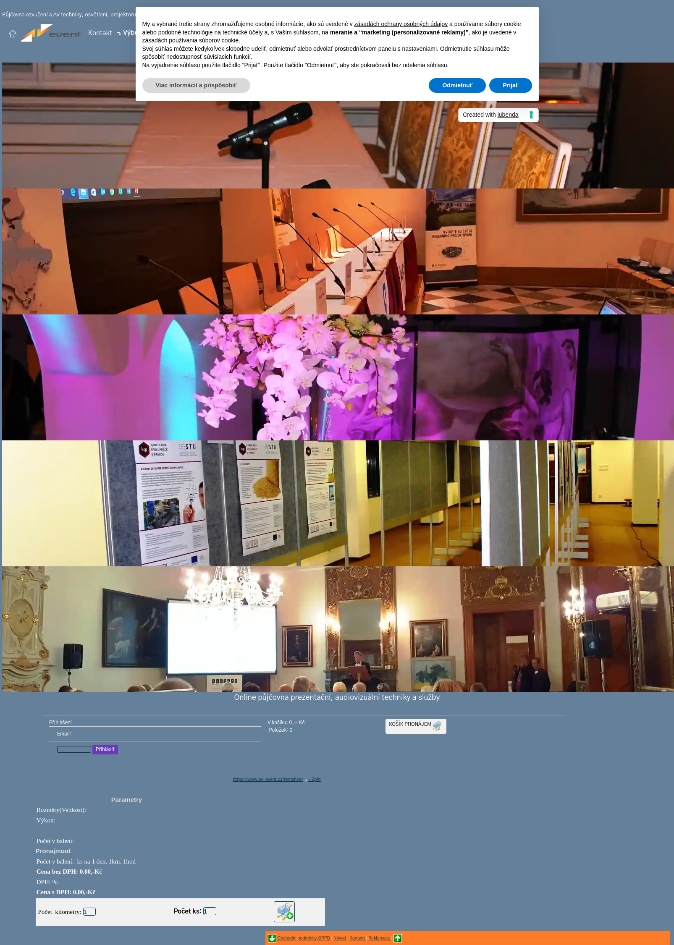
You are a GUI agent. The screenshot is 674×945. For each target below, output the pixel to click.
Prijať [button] (510, 85)
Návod (340, 938)
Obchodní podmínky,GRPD (303, 938)
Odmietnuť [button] (457, 85)
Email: (63, 733)
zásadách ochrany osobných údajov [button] (401, 24)
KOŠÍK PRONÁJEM (416, 726)
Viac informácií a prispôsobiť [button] (196, 85)
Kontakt (100, 32)
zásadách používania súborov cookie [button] (190, 40)
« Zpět (314, 779)
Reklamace (379, 938)
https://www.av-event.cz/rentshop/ (268, 779)
